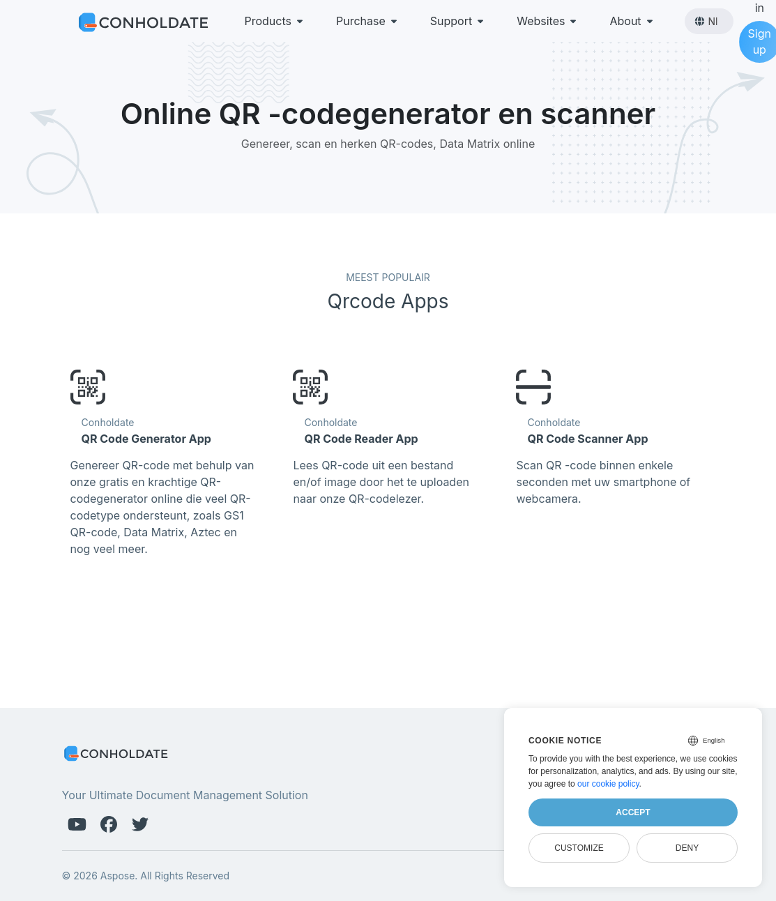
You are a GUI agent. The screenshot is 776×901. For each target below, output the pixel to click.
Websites (548, 21)
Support (458, 21)
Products (275, 21)
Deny (687, 848)
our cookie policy (608, 784)
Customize (578, 848)
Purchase (368, 21)
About (632, 21)
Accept (633, 812)
